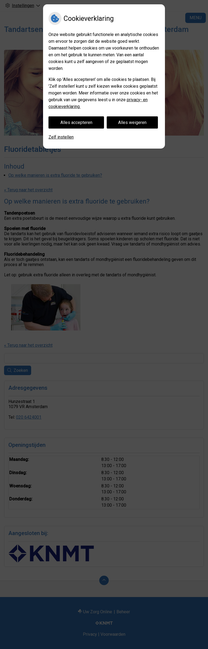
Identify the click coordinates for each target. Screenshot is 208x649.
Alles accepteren (76, 122)
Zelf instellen (61, 137)
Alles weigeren (132, 122)
